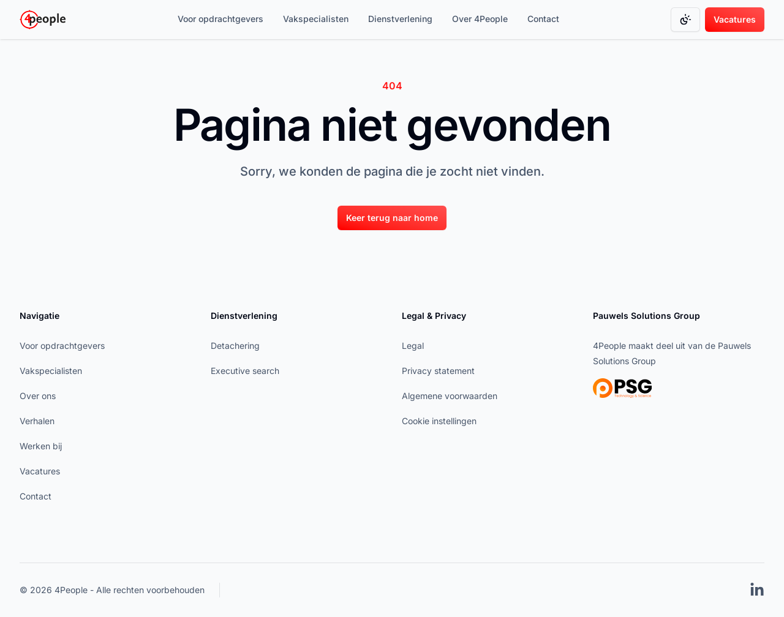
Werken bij (41, 446)
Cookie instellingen (439, 421)
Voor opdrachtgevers (220, 18)
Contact (543, 18)
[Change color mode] (685, 19)
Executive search (245, 370)
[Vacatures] (734, 19)
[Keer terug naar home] (392, 217)
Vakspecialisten (316, 18)
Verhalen (37, 421)
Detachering (235, 345)
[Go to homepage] (43, 19)
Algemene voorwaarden (449, 396)
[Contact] (543, 19)
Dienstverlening (400, 18)
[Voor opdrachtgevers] (220, 19)
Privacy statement (438, 370)
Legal (413, 345)
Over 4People (480, 18)
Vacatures (735, 19)
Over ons (38, 396)
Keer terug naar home (392, 217)
